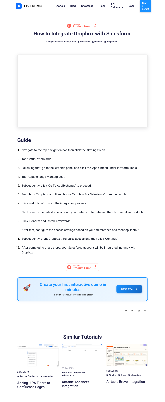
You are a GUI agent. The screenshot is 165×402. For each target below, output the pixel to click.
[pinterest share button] (145, 310)
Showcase (87, 6)
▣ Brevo (122, 375)
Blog (73, 6)
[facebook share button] (125, 310)
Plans (102, 6)
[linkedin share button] (138, 310)
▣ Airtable (67, 372)
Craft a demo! (145, 6)
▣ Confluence (31, 376)
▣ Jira (20, 376)
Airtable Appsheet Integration (75, 384)
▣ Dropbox (97, 41)
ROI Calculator (117, 6)
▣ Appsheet (79, 372)
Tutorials (59, 6)
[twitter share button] (132, 310)
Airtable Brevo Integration (125, 382)
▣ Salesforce (84, 41)
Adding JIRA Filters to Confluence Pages (33, 385)
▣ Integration (110, 41)
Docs (131, 6)
